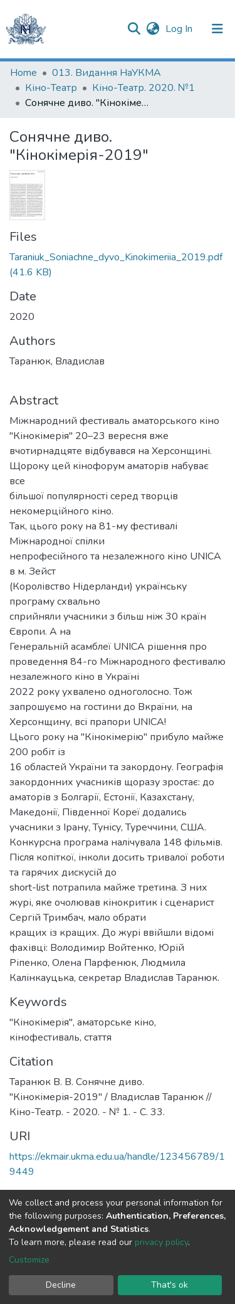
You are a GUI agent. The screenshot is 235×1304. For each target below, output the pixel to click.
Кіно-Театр (51, 88)
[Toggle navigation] (217, 28)
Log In (180, 29)
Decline (61, 1285)
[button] (152, 28)
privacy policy (161, 1242)
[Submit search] (133, 29)
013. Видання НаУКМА (106, 73)
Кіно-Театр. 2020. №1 (143, 88)
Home (23, 73)
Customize (29, 1260)
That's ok (169, 1285)
